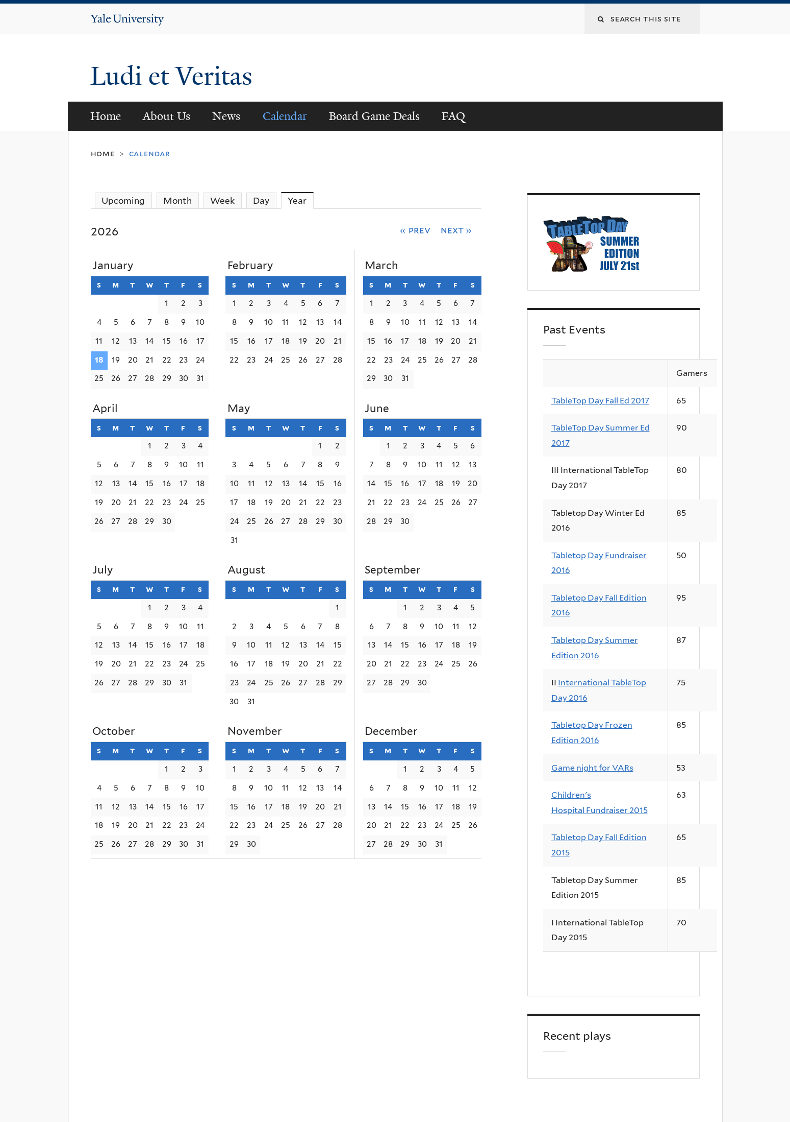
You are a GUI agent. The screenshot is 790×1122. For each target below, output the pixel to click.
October (113, 731)
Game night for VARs (592, 768)
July (102, 569)
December (391, 731)
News (226, 116)
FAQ (453, 116)
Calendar (285, 116)
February (250, 265)
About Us (166, 116)
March (381, 265)
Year (301, 200)
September (393, 569)
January (112, 265)
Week (222, 201)
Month (177, 201)
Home (105, 116)
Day (261, 201)
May (238, 408)
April (105, 408)
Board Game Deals (374, 116)
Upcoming (123, 201)
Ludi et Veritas (171, 76)
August (246, 569)
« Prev (415, 229)
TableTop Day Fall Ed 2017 (600, 400)
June (377, 408)
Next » (456, 229)
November (254, 731)
